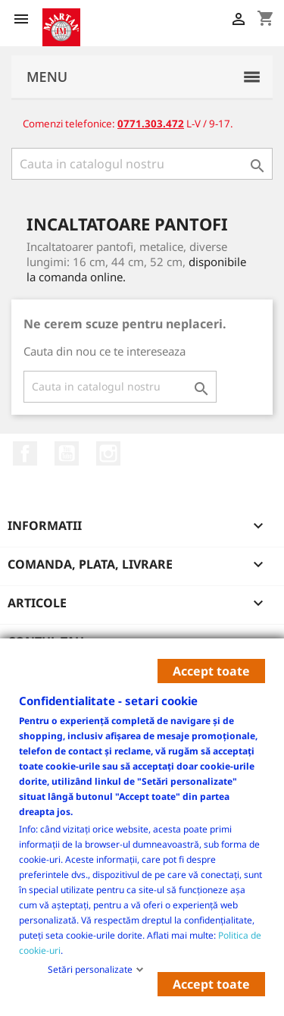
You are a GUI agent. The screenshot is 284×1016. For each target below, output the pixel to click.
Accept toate (211, 671)
